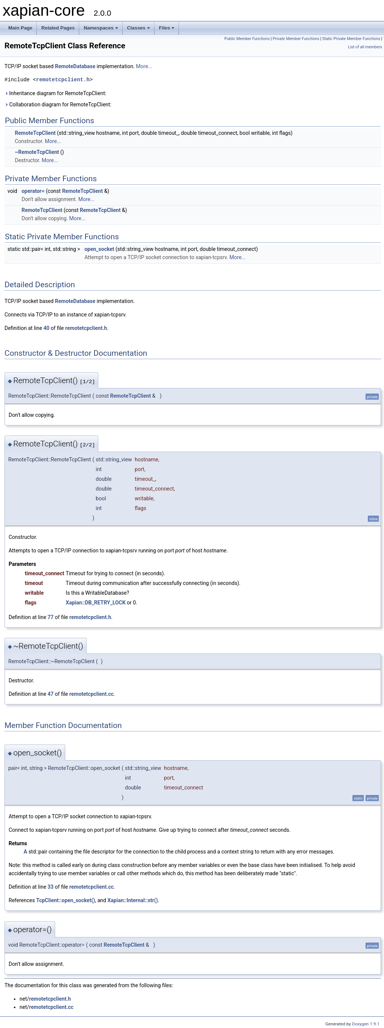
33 (51, 887)
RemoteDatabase (75, 66)
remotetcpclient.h (63, 79)
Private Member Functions (296, 38)
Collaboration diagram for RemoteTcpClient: (57, 104)
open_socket (99, 249)
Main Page (20, 28)
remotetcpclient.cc (91, 694)
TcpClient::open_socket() (65, 900)
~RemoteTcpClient (37, 152)
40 (47, 328)
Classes (138, 28)
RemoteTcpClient (35, 133)
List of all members (365, 47)
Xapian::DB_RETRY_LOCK (96, 603)
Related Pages (58, 28)
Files (167, 28)
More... (144, 66)
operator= (32, 191)
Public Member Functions (247, 38)
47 (51, 694)
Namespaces (101, 28)
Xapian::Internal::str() (132, 900)
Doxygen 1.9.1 (366, 1024)
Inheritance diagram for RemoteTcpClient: (55, 93)
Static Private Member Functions (351, 38)
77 (51, 617)
